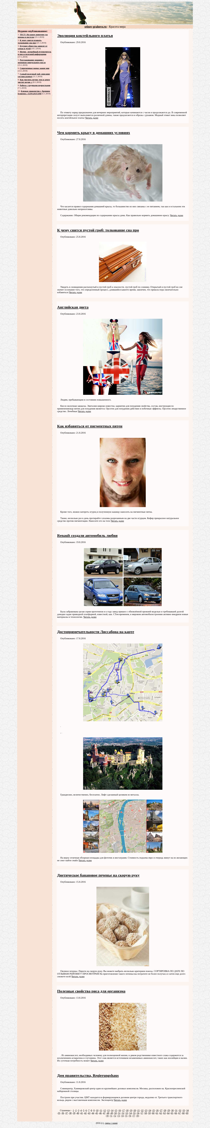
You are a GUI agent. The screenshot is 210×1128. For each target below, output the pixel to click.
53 (127, 1113)
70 (107, 1116)
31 (176, 1110)
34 (187, 1110)
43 (89, 1113)
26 (157, 1110)
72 (115, 1116)
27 (161, 1110)
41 (81, 1113)
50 (115, 1113)
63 (164, 1113)
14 (112, 1110)
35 (59, 1113)
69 (187, 1113)
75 (126, 1116)
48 (108, 1113)
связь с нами (111, 1123)
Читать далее (91, 118)
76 (130, 1116)
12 (104, 1110)
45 (96, 1113)
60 (153, 1113)
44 (93, 1113)
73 (118, 1116)
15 (116, 1110)
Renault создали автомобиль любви (87, 535)
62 (161, 1113)
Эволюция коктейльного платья (85, 36)
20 (135, 1110)
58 (145, 1113)
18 (127, 1110)
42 (85, 1113)
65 (172, 1113)
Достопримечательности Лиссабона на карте (95, 632)
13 (108, 1110)
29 (168, 1110)
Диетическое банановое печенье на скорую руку (98, 875)
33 (184, 1110)
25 (153, 1110)
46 (100, 1113)
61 (157, 1113)
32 (180, 1110)
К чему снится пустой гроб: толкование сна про (98, 230)
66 (176, 1113)
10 (97, 1110)
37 (66, 1113)
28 (165, 1110)
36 (63, 1113)
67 (179, 1113)
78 (137, 1116)
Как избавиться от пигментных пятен (89, 426)
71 (111, 1116)
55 (134, 1113)
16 (119, 1110)
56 (138, 1113)
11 (101, 1110)
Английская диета (73, 307)
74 (122, 1116)
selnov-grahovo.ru (96, 26)
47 (104, 1113)
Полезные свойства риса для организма (91, 991)
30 (172, 1110)
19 (131, 1110)
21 (138, 1110)
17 (123, 1110)
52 (123, 1113)
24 (150, 1110)
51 (119, 1113)
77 (133, 1116)
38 (70, 1113)
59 (149, 1113)
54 (130, 1113)
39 (74, 1113)
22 (142, 1110)
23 (146, 1110)
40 (78, 1113)
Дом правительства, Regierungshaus (88, 1075)
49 (112, 1113)
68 (183, 1113)
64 (168, 1113)
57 (142, 1113)
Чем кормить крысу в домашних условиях (93, 133)
